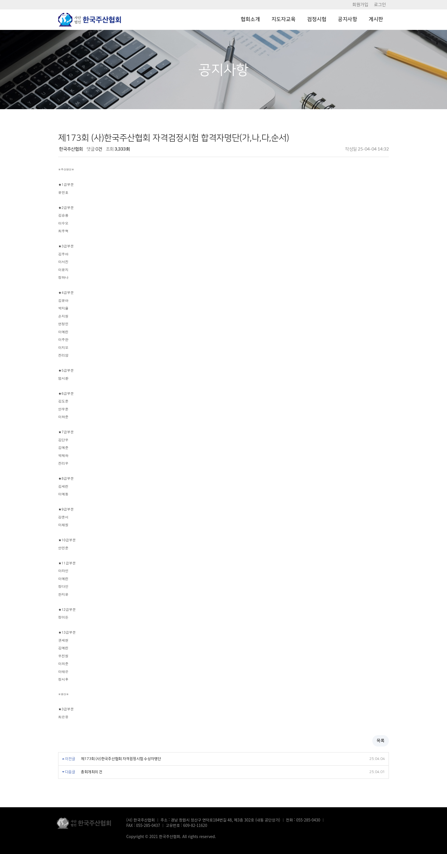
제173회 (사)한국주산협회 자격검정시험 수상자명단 (129, 756)
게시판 (376, 19)
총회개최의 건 (95, 770)
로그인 (380, 4)
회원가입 (360, 4)
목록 (381, 738)
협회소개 (250, 19)
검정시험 (316, 19)
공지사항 (347, 19)
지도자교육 (283, 19)
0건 (99, 149)
